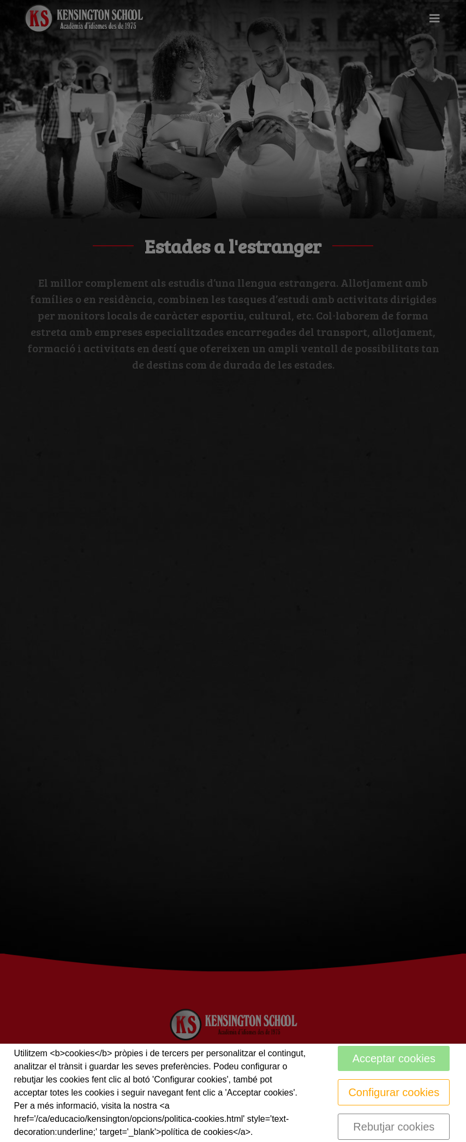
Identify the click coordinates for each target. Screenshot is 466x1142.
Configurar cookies (393, 1092)
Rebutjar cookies (393, 1127)
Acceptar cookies (394, 1058)
